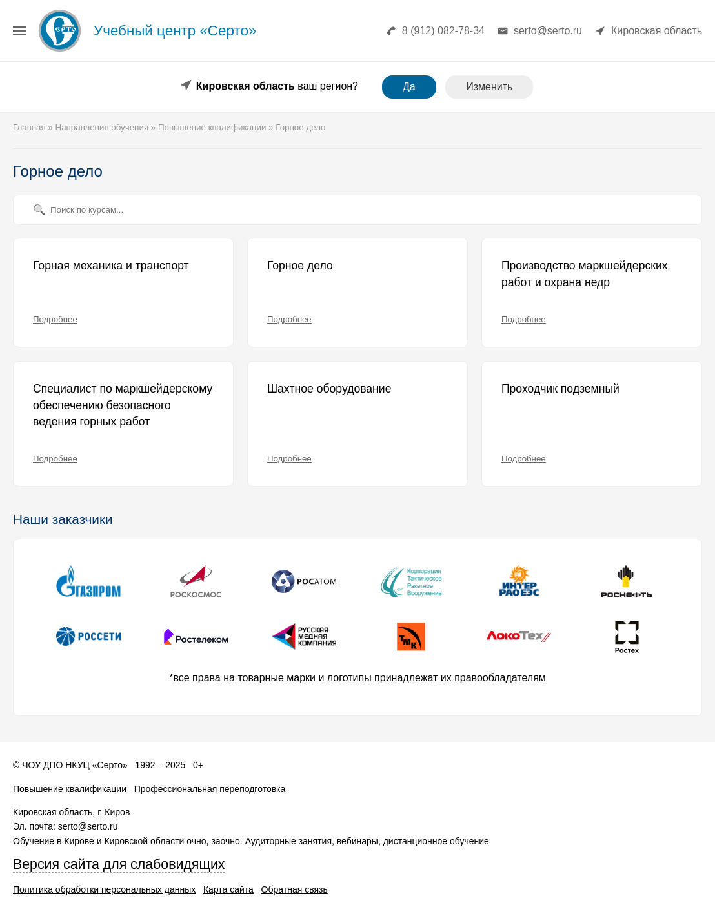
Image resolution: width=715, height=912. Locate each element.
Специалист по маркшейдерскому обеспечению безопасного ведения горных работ (122, 405)
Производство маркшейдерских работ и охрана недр (584, 274)
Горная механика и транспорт (111, 265)
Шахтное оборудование (329, 388)
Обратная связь (294, 889)
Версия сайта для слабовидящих (119, 864)
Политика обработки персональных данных (104, 889)
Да (409, 86)
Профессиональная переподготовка (210, 789)
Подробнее (55, 319)
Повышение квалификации (69, 789)
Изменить (489, 86)
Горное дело (300, 265)
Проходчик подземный (560, 388)
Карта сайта (228, 889)
